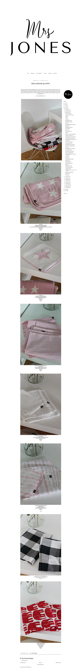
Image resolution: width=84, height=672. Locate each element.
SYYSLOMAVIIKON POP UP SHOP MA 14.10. (70, 155)
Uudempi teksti (22, 662)
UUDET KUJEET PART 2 (69, 143)
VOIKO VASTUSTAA (68, 131)
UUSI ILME (67, 147)
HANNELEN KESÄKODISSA (69, 159)
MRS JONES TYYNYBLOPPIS (69, 151)
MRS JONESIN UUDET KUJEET (69, 144)
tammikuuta (68, 187)
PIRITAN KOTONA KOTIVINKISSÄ (70, 134)
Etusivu (40, 662)
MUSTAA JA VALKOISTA (69, 141)
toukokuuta (67, 182)
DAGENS (66, 132)
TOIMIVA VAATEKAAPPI (69, 135)
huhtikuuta (67, 183)
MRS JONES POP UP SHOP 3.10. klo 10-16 (70, 170)
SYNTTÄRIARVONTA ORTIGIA (70, 138)
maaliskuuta (68, 184)
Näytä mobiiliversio (40, 664)
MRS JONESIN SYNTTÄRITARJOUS (70, 136)
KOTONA (66, 123)
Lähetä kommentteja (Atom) (26, 667)
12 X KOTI (45, 73)
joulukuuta (67, 109)
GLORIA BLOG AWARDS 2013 (70, 145)
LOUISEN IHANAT (68, 168)
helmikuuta (67, 186)
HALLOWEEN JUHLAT (68, 150)
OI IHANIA (67, 119)
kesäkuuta (67, 180)
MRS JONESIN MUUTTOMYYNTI (70, 148)
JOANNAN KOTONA (68, 120)
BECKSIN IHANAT (68, 161)
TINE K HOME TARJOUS (69, 167)
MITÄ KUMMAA (67, 128)
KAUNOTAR (67, 156)
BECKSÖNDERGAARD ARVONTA (70, 124)
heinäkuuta (67, 179)
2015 (65, 105)
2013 (65, 108)
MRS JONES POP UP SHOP (69, 115)
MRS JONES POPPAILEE (69, 127)
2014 (65, 107)
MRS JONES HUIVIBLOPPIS (69, 172)
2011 (65, 190)
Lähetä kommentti (24, 660)
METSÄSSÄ (67, 164)
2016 (65, 104)
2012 (65, 189)
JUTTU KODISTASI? (39, 73)
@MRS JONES (67, 125)
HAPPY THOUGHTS (68, 113)
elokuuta (67, 178)
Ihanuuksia (67, 130)
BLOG (28, 73)
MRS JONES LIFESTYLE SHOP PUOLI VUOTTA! (70, 140)
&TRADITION (67, 173)
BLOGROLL (55, 73)
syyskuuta (67, 176)
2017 (65, 103)
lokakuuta (67, 112)
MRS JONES (32, 73)
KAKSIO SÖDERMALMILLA (69, 152)
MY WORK (50, 73)
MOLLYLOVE (67, 157)
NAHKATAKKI (67, 160)
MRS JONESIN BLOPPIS (68, 121)
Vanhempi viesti (58, 662)
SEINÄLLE (66, 116)
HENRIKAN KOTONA (68, 165)
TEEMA (66, 117)
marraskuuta (68, 111)
